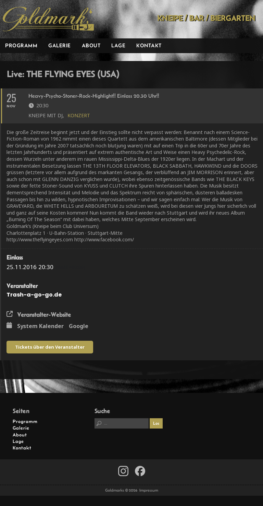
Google (78, 326)
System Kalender (40, 326)
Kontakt (149, 45)
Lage (118, 45)
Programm (21, 45)
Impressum (148, 490)
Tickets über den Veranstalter (50, 347)
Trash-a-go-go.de (34, 295)
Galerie (59, 45)
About (91, 45)
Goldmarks (48, 19)
